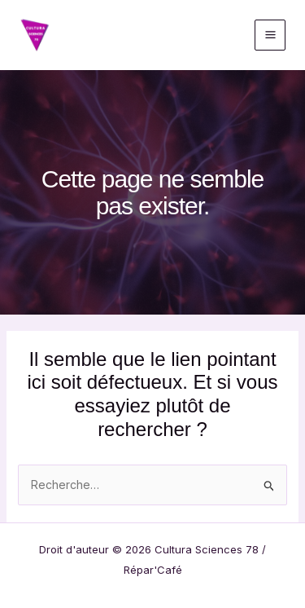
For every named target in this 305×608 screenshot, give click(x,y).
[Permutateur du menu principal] (270, 35)
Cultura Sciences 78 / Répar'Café (141, 34)
